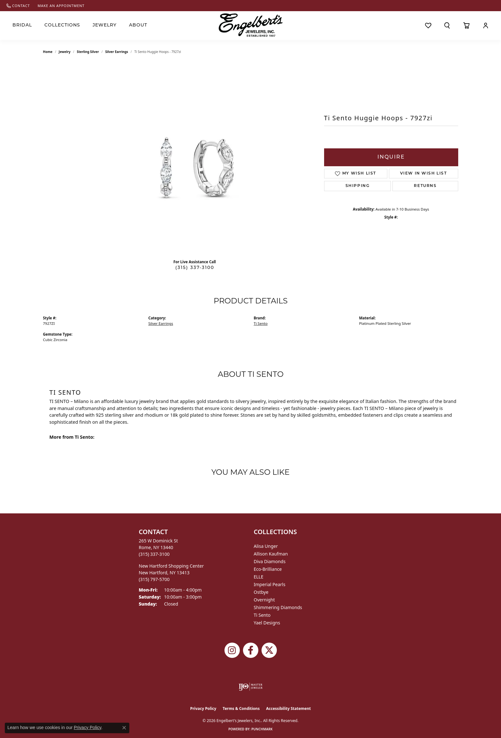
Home (48, 51)
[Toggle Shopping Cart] (466, 25)
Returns (425, 186)
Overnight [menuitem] (264, 600)
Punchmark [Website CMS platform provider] (262, 729)
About (138, 25)
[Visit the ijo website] (250, 687)
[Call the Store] (154, 554)
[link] (18, 5)
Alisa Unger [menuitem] (266, 546)
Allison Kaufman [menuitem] (271, 554)
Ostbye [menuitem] (261, 592)
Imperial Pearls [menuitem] (269, 584)
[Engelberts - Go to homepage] (251, 25)
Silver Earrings (116, 51)
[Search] (447, 25)
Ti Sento (261, 323)
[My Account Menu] (485, 25)
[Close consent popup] (124, 728)
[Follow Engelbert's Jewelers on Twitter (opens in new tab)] (269, 650)
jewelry (65, 51)
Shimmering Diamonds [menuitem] (278, 607)
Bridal (22, 25)
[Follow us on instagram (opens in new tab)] (232, 650)
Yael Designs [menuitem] (267, 623)
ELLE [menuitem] (258, 577)
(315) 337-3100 (194, 268)
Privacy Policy (203, 708)
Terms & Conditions (241, 708)
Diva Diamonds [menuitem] (270, 561)
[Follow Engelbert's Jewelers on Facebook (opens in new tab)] (250, 650)
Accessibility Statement (288, 708)
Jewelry (105, 25)
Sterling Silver (88, 51)
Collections (62, 25)
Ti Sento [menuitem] (262, 615)
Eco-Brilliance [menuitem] (268, 569)
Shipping (357, 186)
